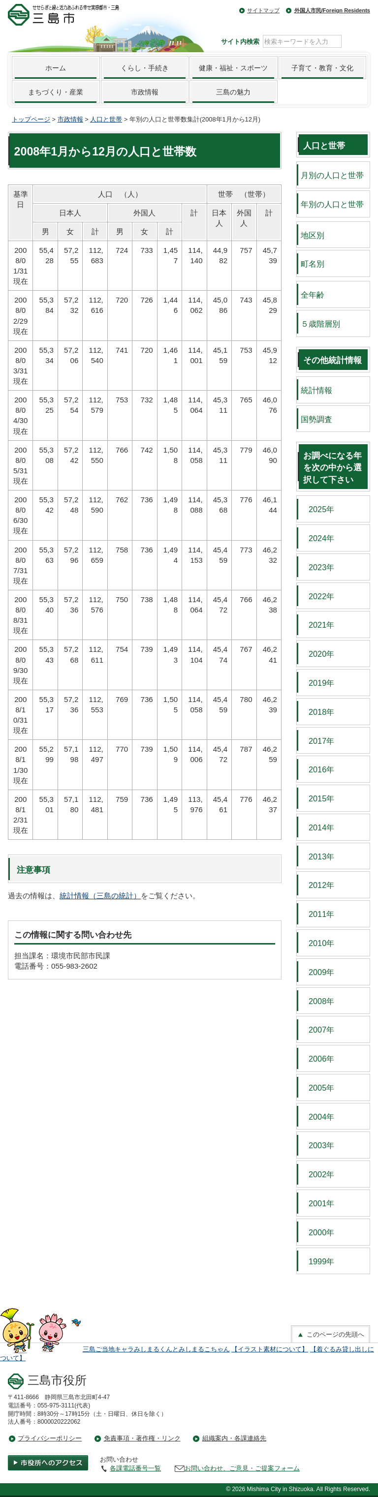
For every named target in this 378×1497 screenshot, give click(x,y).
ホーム (55, 68)
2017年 (317, 740)
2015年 (317, 798)
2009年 (317, 972)
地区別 (312, 235)
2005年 (317, 1087)
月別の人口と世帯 (332, 175)
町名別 (312, 263)
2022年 (317, 596)
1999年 (317, 1261)
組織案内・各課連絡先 (234, 1438)
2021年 (317, 624)
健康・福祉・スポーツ (233, 68)
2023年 (317, 567)
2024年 (317, 538)
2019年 (317, 682)
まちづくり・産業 (55, 92)
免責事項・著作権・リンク (142, 1438)
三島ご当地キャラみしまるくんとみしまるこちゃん (156, 1349)
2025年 (317, 509)
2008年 (317, 1001)
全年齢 (312, 294)
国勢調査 (316, 419)
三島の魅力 (233, 92)
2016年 (317, 769)
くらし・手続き (145, 68)
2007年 (317, 1029)
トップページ (31, 119)
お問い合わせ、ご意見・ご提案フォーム (242, 1468)
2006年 (317, 1058)
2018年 (317, 711)
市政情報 (144, 92)
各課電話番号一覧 (135, 1468)
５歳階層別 (320, 323)
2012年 (317, 885)
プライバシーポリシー (50, 1438)
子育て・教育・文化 (322, 68)
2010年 (317, 943)
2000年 (317, 1232)
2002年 (317, 1174)
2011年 (317, 914)
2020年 (317, 653)
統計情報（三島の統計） (100, 895)
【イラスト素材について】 (269, 1349)
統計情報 (316, 390)
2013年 (317, 856)
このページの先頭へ (330, 1335)
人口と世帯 (106, 119)
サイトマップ (263, 10)
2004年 (317, 1116)
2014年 (317, 827)
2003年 (317, 1145)
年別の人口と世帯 (332, 204)
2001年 (317, 1203)
